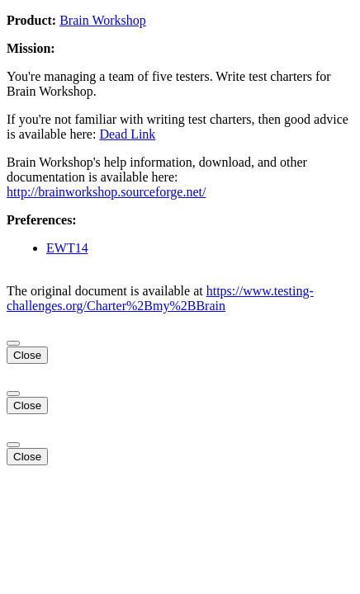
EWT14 (67, 248)
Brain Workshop (102, 20)
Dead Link (127, 134)
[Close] (13, 343)
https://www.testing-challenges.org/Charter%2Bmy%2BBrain (160, 298)
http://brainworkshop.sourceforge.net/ (106, 192)
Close (27, 355)
